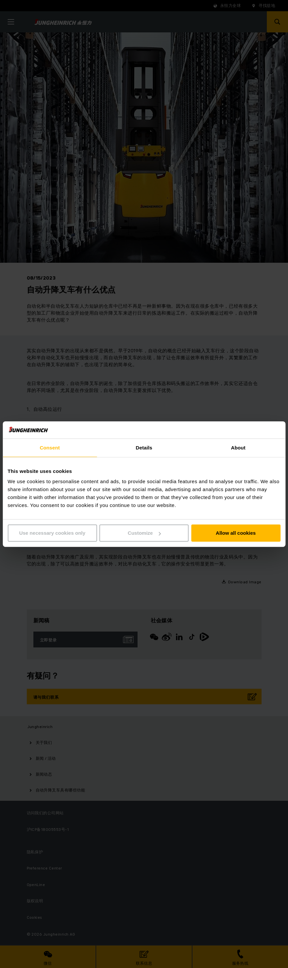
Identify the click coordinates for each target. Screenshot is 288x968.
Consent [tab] (50, 447)
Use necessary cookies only (52, 533)
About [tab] (238, 447)
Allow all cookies (236, 533)
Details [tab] (144, 447)
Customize (144, 533)
